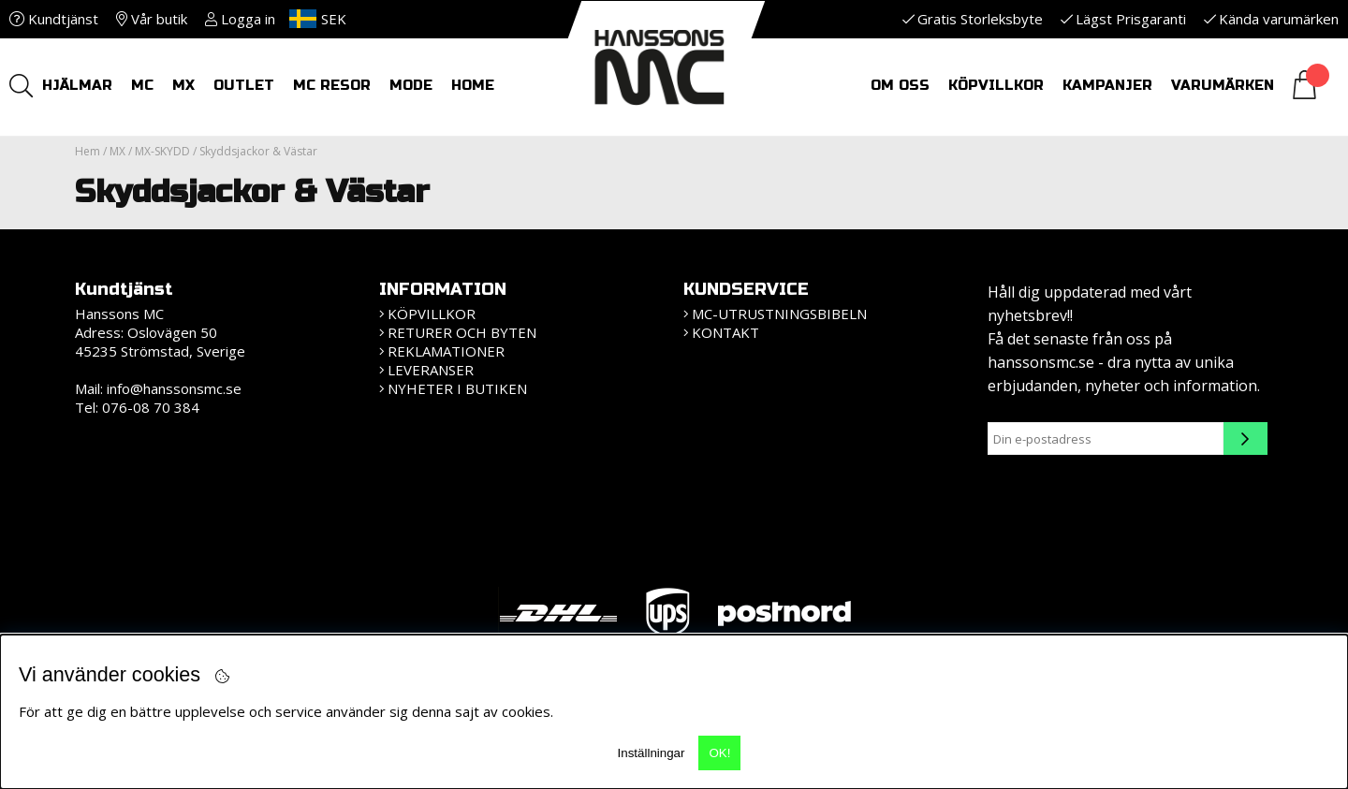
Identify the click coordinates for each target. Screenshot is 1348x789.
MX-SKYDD (162, 151)
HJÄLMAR (77, 85)
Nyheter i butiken (457, 388)
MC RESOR (332, 85)
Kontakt (725, 332)
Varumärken (1222, 85)
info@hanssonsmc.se (174, 388)
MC (142, 85)
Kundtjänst (53, 18)
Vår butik (151, 18)
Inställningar (651, 753)
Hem (87, 151)
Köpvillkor (996, 85)
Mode (410, 85)
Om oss (900, 85)
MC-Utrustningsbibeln (779, 313)
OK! (719, 753)
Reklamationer (446, 351)
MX (183, 85)
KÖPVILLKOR (432, 313)
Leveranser (431, 369)
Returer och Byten (462, 332)
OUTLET (243, 85)
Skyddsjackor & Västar (258, 151)
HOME (472, 85)
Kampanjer (1107, 85)
